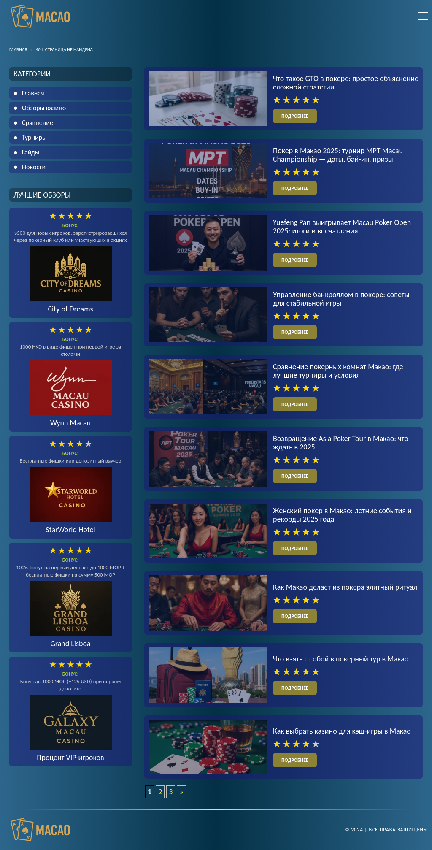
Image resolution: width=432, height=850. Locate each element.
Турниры (34, 137)
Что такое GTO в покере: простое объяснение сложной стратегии (345, 83)
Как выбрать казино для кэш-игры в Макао (342, 731)
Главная (33, 93)
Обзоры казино (44, 108)
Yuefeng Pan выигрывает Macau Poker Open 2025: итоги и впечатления (342, 227)
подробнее (294, 116)
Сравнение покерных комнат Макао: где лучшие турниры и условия (338, 371)
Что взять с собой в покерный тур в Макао (340, 658)
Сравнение (37, 123)
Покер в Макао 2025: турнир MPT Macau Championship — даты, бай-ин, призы (338, 155)
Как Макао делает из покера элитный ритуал (345, 587)
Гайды (31, 152)
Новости (34, 167)
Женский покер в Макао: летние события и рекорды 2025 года (342, 515)
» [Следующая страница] (181, 791)
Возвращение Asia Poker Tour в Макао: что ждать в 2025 (340, 443)
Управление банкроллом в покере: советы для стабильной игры (341, 299)
